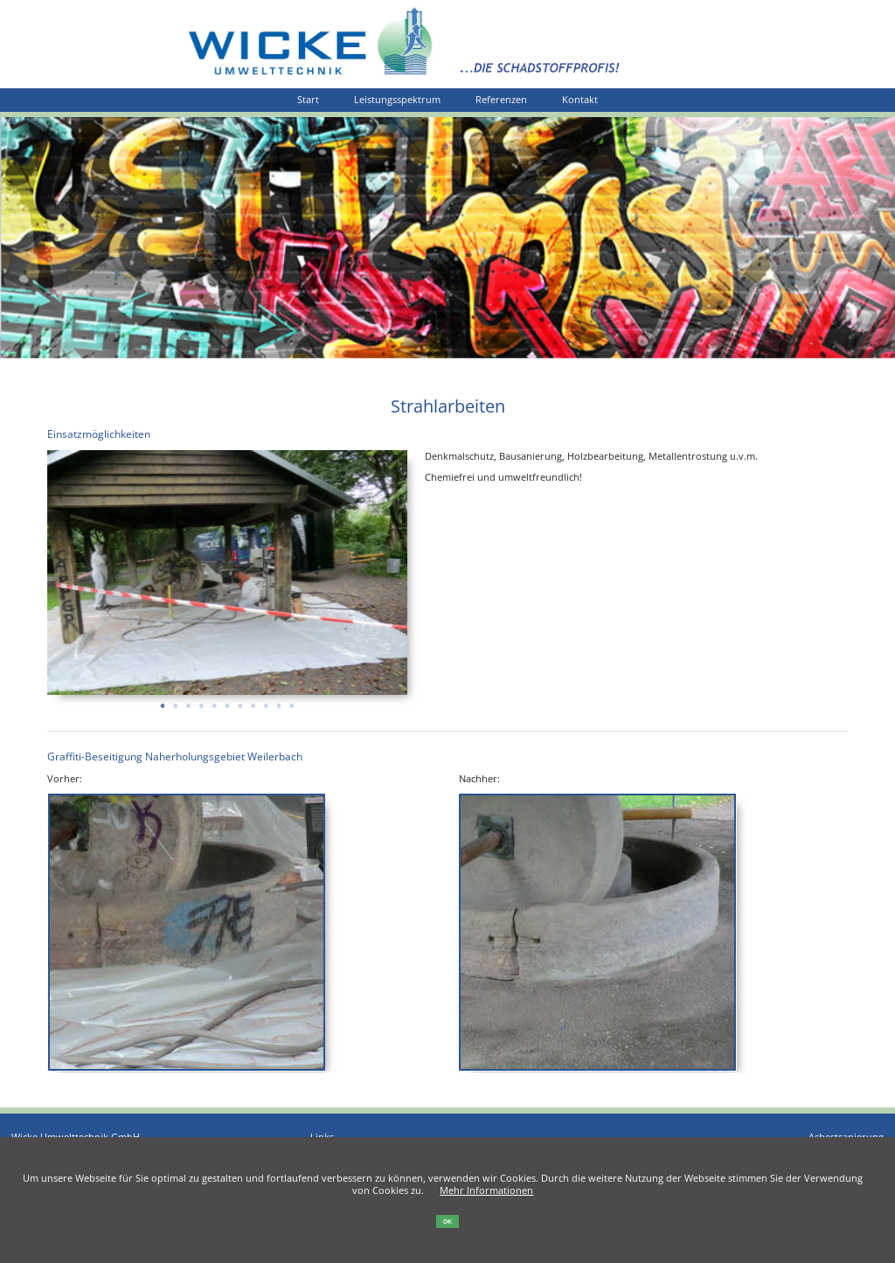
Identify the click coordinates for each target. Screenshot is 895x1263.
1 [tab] (162, 700)
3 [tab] (188, 700)
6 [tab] (226, 700)
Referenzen (501, 100)
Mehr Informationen (486, 1190)
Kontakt (580, 100)
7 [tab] (240, 700)
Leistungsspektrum (397, 100)
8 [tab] (253, 700)
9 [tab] (266, 700)
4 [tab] (201, 700)
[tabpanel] (227, 572)
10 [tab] (278, 700)
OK (447, 1221)
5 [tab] (213, 700)
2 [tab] (175, 700)
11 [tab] (291, 700)
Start (308, 100)
